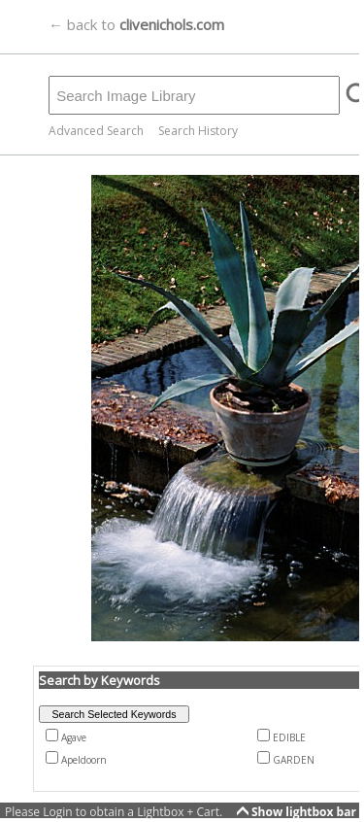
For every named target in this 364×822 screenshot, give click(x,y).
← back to (136, 24)
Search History (198, 130)
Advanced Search (96, 130)
